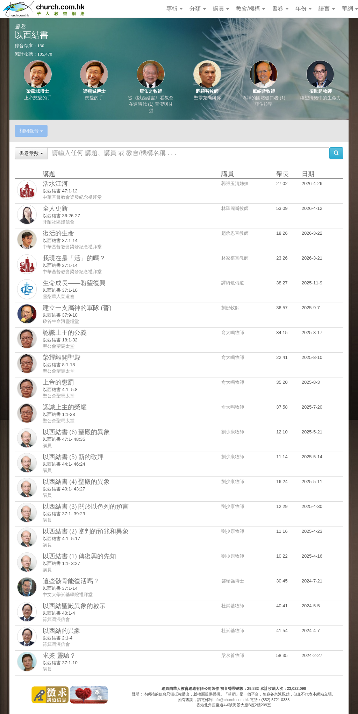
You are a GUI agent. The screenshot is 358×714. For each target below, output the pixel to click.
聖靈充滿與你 (207, 97)
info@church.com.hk (231, 700)
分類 (197, 9)
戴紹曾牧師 (263, 91)
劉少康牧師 (232, 431)
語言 (326, 9)
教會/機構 (250, 9)
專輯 (174, 9)
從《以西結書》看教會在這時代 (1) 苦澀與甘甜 (150, 104)
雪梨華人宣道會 (58, 296)
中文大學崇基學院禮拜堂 (68, 594)
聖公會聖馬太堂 (58, 346)
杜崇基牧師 (232, 605)
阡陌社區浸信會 (58, 222)
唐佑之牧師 (150, 91)
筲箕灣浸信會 (56, 619)
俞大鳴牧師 (232, 332)
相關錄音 (31, 131)
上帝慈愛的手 (37, 97)
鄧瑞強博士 (232, 581)
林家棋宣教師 (235, 258)
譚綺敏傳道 (232, 282)
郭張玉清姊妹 (235, 183)
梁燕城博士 (37, 91)
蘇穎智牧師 (207, 91)
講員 (221, 9)
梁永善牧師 (232, 655)
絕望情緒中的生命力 (320, 97)
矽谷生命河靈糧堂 (61, 321)
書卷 (280, 9)
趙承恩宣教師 (235, 233)
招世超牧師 (320, 91)
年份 (303, 9)
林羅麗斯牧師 (235, 208)
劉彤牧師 (230, 307)
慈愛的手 (94, 97)
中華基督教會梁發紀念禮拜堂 (72, 197)
